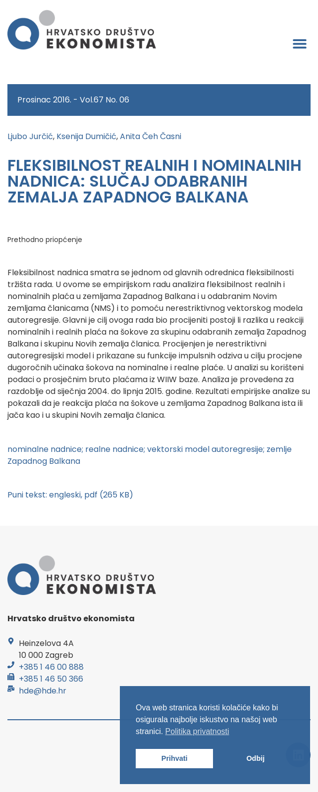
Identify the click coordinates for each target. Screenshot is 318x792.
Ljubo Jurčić (30, 136)
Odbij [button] (255, 758)
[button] (299, 43)
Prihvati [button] (174, 758)
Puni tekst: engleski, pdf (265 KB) (70, 494)
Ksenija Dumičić (86, 136)
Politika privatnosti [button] (197, 731)
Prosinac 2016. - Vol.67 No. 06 (73, 99)
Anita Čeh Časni (150, 136)
